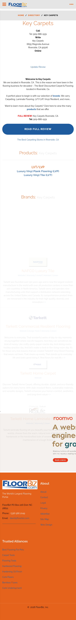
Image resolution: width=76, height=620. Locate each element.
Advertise (45, 514)
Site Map (44, 519)
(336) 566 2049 (18, 513)
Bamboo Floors (9, 582)
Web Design (46, 525)
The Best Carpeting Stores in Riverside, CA (38, 139)
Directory (34, 15)
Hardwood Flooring (11, 566)
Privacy (43, 508)
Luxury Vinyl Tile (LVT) (38, 175)
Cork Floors (8, 577)
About (43, 492)
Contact (44, 497)
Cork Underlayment (12, 588)
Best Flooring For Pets (13, 549)
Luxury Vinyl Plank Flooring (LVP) (38, 171)
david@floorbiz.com (19, 518)
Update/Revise (37, 67)
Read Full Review (37, 129)
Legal (43, 503)
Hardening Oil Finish (12, 571)
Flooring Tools (9, 560)
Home (21, 15)
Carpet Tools (8, 555)
